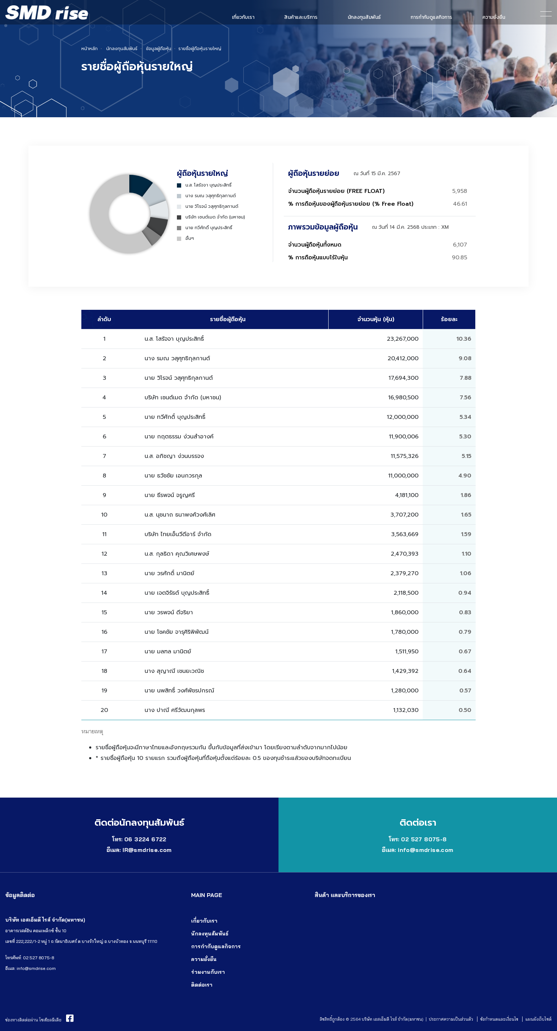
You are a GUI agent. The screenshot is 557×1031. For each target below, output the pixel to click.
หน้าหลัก (89, 48)
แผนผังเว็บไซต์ (538, 1019)
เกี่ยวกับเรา (243, 17)
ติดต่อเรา (201, 985)
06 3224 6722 (145, 839)
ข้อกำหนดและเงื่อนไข (499, 1019)
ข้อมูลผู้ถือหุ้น (158, 48)
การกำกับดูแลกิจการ (431, 17)
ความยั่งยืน (493, 17)
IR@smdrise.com (147, 849)
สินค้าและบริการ (301, 17)
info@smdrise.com (425, 849)
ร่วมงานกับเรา (208, 972)
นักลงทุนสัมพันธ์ (364, 17)
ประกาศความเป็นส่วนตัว (451, 1019)
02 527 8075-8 (424, 839)
